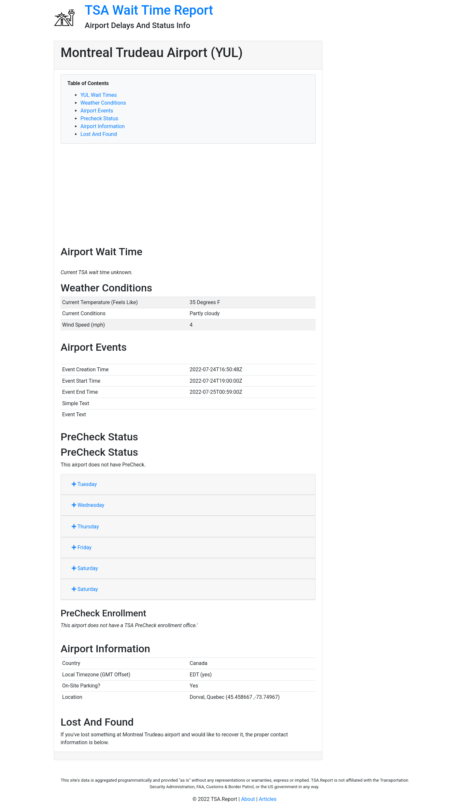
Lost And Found (98, 134)
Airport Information (102, 126)
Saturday (85, 568)
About (248, 799)
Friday (82, 547)
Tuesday (84, 484)
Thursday (85, 526)
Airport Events (96, 111)
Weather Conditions (103, 103)
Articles (268, 799)
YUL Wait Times (98, 95)
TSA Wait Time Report (149, 10)
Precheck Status (99, 118)
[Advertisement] (188, 194)
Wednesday (88, 505)
